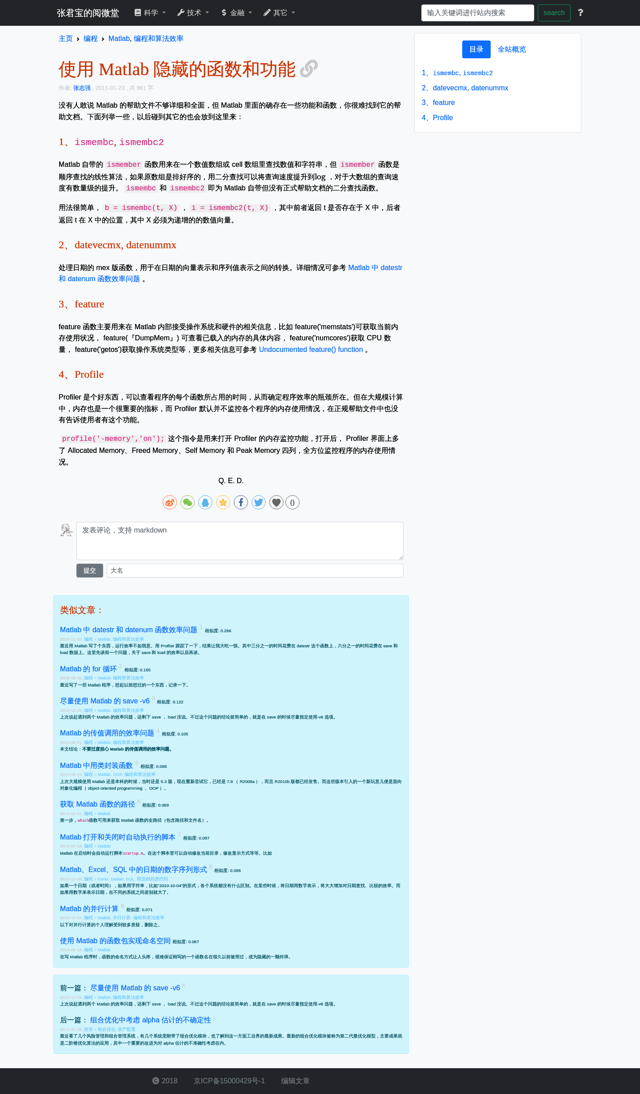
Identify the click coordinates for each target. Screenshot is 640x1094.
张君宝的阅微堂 (88, 13)
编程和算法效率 (128, 639)
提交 (90, 570)
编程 (89, 639)
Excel (103, 878)
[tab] (476, 49)
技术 (190, 12)
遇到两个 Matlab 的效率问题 (105, 717)
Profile (437, 117)
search (554, 12)
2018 (164, 1081)
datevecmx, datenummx (465, 88)
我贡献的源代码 (152, 878)
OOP (117, 774)
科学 (146, 12)
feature (438, 102)
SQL (130, 878)
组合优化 (107, 1029)
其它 (276, 12)
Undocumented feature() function (311, 349)
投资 (89, 1029)
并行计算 (122, 917)
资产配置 (127, 1029)
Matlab (104, 639)
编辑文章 (294, 1081)
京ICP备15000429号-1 (228, 1081)
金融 (233, 12)
